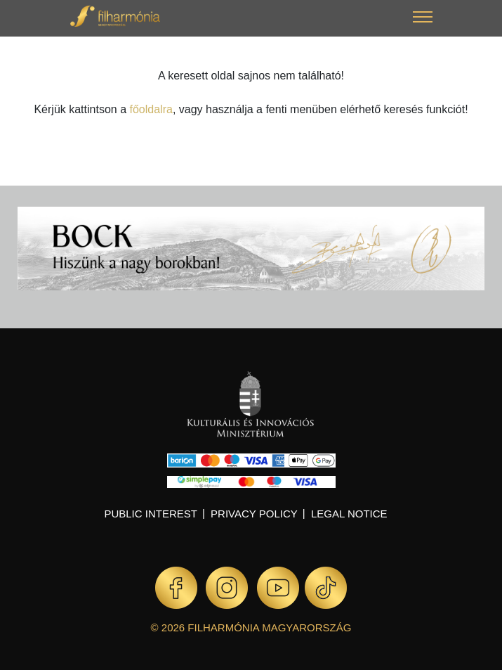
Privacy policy (254, 514)
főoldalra (151, 109)
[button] (422, 18)
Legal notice (349, 514)
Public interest (150, 514)
